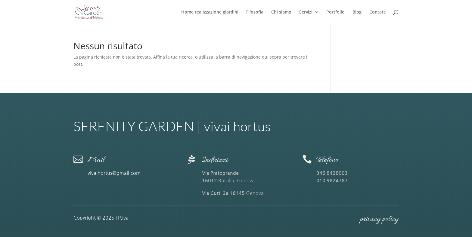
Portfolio (335, 12)
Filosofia (254, 12)
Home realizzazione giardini (209, 12)
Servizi (305, 12)
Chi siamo (281, 12)
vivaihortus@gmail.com (115, 173)
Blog (357, 12)
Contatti (378, 12)
